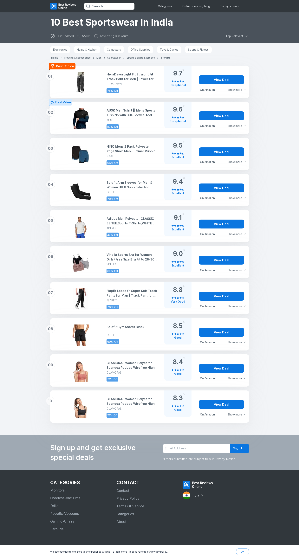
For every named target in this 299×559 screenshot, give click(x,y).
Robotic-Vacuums (64, 513)
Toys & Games (169, 49)
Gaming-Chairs (62, 521)
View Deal (221, 80)
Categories (165, 6)
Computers (114, 49)
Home (54, 57)
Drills (54, 506)
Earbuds (56, 529)
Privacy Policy (127, 498)
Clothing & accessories (77, 57)
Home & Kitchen (87, 49)
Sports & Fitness (198, 49)
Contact (122, 491)
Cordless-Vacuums (65, 498)
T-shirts (165, 57)
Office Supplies (140, 49)
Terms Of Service (130, 506)
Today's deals (229, 6)
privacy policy (159, 551)
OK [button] (242, 551)
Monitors (57, 490)
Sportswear (114, 57)
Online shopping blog (196, 6)
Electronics (60, 49)
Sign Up (239, 448)
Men (98, 57)
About (121, 522)
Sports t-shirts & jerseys (141, 57)
